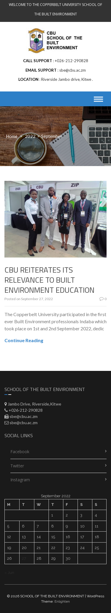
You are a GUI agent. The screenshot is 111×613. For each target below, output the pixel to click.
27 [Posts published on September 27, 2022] (24, 558)
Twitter (17, 466)
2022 (30, 136)
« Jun (9, 572)
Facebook (19, 451)
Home (11, 136)
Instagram (20, 479)
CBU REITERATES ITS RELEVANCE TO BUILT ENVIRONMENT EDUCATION (49, 280)
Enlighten (62, 601)
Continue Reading (23, 340)
